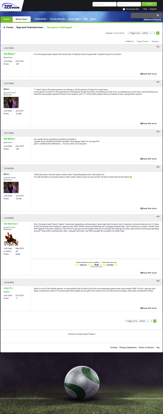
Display (154, 41)
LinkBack (128, 41)
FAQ (85, 19)
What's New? (22, 19)
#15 (157, 216)
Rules (93, 19)
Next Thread (89, 334)
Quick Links (74, 19)
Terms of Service (146, 347)
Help (145, 9)
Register (153, 9)
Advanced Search (152, 19)
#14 (157, 167)
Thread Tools (142, 41)
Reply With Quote (149, 73)
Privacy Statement (128, 347)
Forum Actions (57, 19)
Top (158, 347)
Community (40, 19)
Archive (114, 347)
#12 (157, 82)
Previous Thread (76, 334)
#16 (157, 281)
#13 (157, 132)
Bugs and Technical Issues (30, 27)
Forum (6, 19)
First (145, 33)
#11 (157, 47)
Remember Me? (132, 9)
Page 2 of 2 (135, 33)
